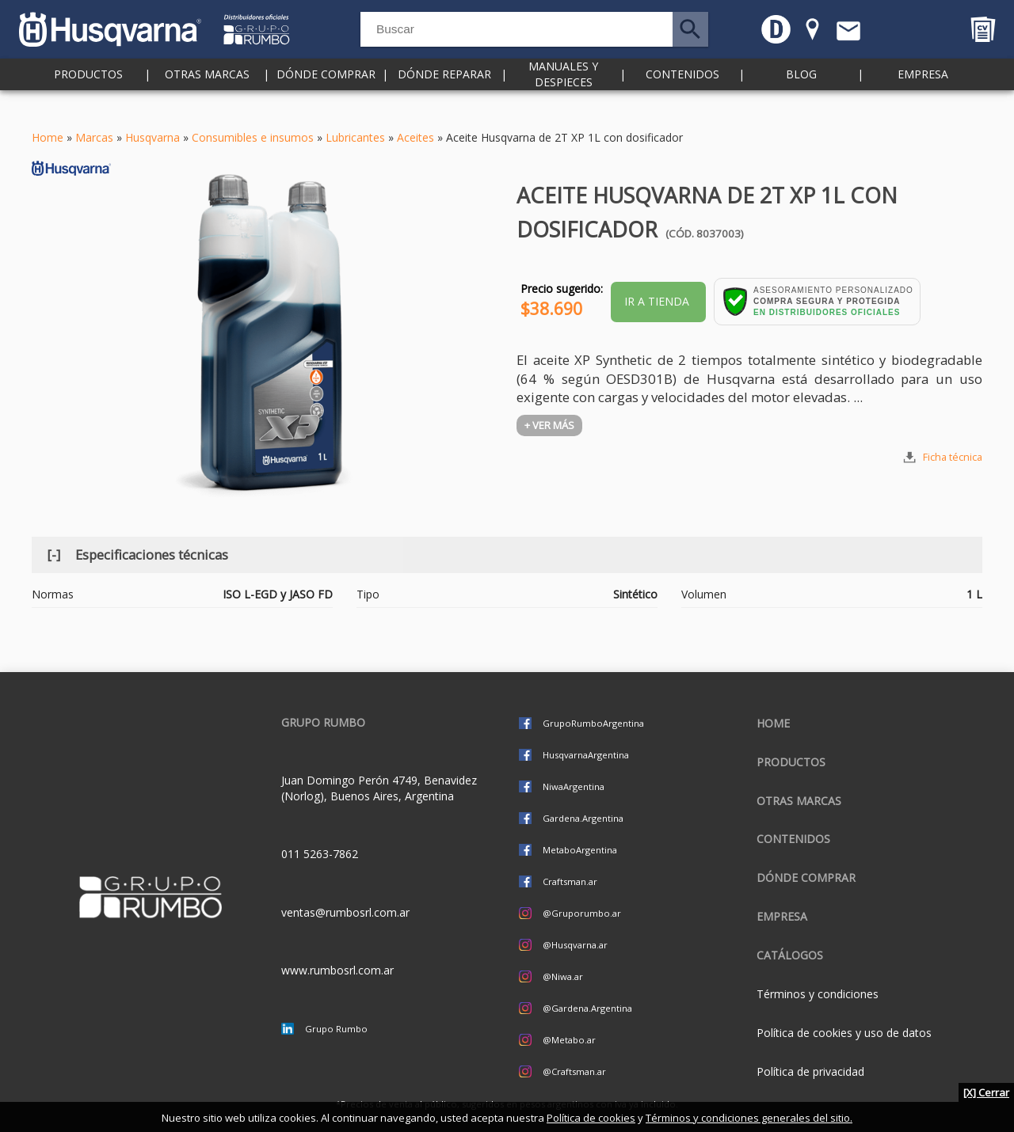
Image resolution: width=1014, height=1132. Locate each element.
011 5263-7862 (319, 853)
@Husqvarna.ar (575, 945)
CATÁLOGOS (790, 955)
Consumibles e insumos (253, 137)
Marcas (94, 137)
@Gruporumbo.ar (582, 913)
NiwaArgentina (573, 786)
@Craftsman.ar (574, 1071)
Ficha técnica (952, 457)
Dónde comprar (325, 94)
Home (47, 137)
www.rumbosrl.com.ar (337, 970)
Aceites (415, 137)
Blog (801, 94)
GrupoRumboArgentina (593, 723)
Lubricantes (355, 137)
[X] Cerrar (986, 1092)
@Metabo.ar (569, 1040)
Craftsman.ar (570, 881)
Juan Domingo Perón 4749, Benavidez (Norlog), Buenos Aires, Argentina (379, 788)
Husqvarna (152, 137)
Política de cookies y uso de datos (844, 1032)
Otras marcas (207, 94)
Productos (88, 94)
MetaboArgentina (580, 850)
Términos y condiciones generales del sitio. (749, 1118)
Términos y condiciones (818, 993)
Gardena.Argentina (583, 818)
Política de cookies (591, 1118)
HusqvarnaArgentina (586, 755)
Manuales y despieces (563, 94)
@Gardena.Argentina (587, 1008)
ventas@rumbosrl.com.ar (345, 912)
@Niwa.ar (563, 976)
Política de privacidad (810, 1071)
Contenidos (682, 94)
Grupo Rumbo (336, 1029)
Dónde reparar (444, 94)
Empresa (923, 94)
